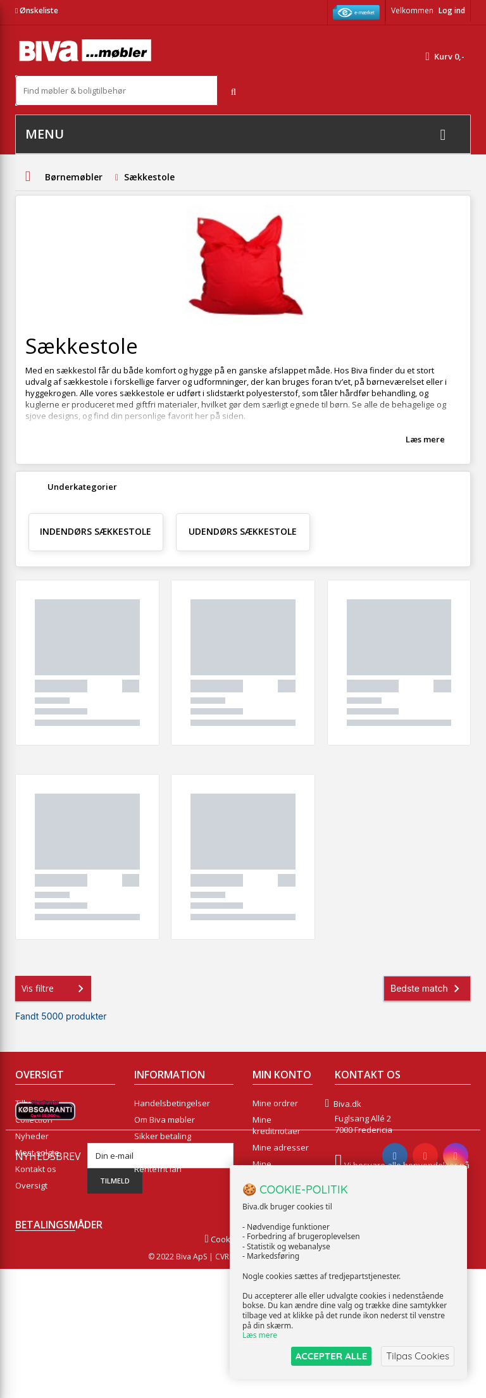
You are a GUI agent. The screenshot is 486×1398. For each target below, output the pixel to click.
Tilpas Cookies (417, 1356)
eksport (149, 1152)
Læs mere (425, 439)
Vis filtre (55, 988)
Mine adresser (280, 1147)
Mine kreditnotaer (276, 1125)
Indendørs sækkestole (95, 531)
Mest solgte (37, 1152)
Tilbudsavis (37, 1103)
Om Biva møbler (164, 1119)
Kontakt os (35, 1169)
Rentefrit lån (158, 1169)
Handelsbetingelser (172, 1103)
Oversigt (31, 1185)
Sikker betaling (162, 1136)
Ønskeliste (36, 10)
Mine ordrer (275, 1103)
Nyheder (32, 1136)
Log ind (452, 10)
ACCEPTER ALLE (331, 1356)
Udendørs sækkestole (243, 531)
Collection (34, 1119)
